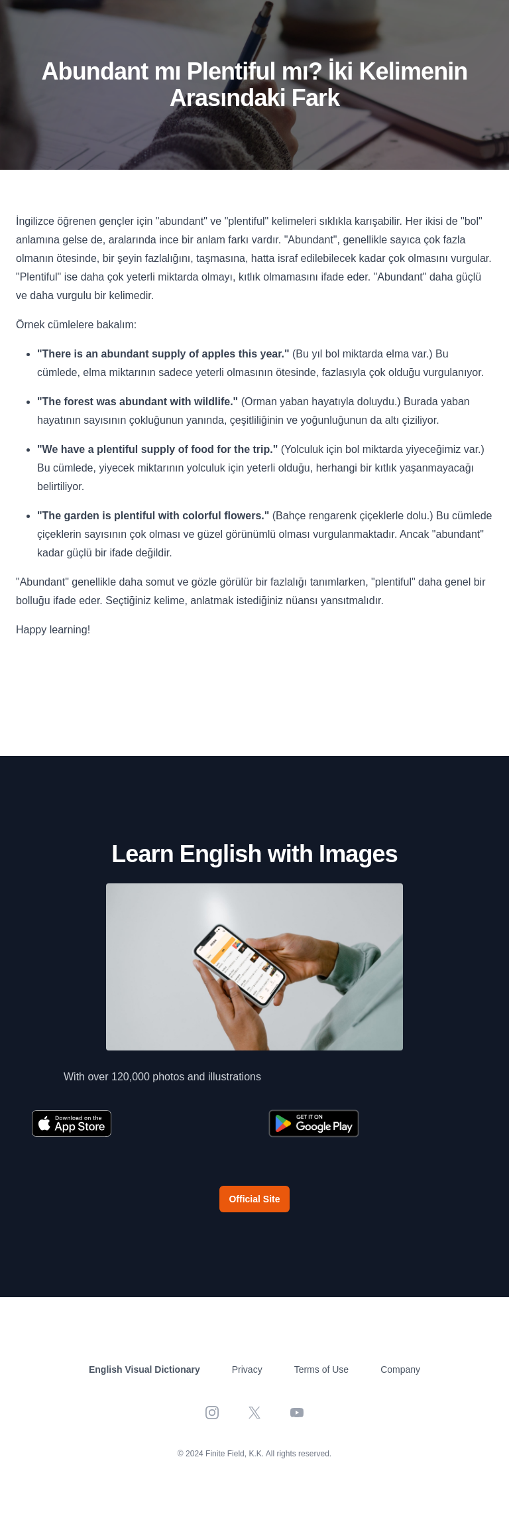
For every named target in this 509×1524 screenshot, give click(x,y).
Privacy (247, 1369)
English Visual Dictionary (144, 1369)
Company (400, 1369)
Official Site (254, 1199)
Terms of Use (321, 1369)
